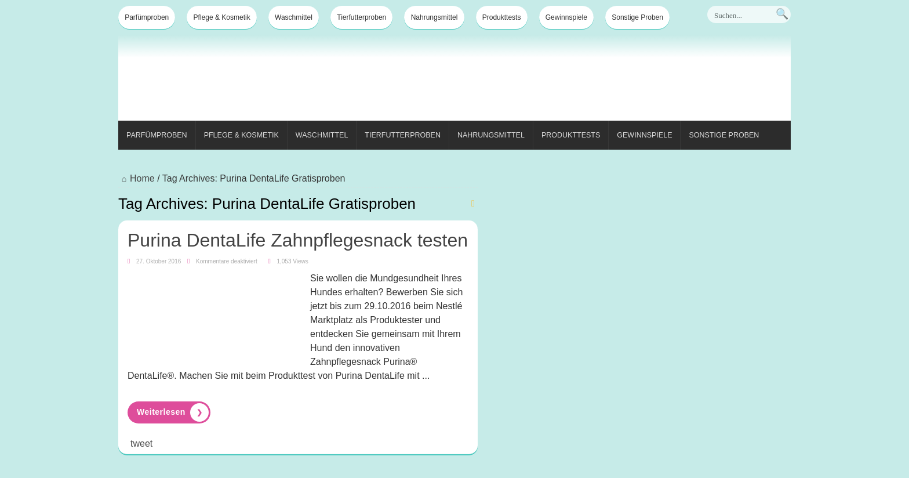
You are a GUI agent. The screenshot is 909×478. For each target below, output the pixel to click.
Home (136, 178)
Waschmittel (293, 17)
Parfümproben (147, 17)
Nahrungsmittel (434, 17)
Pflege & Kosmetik (222, 17)
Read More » (169, 412)
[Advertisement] (580, 80)
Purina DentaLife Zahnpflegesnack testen (298, 240)
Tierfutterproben (361, 17)
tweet (141, 443)
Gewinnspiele (566, 17)
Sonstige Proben (637, 17)
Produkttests (501, 17)
